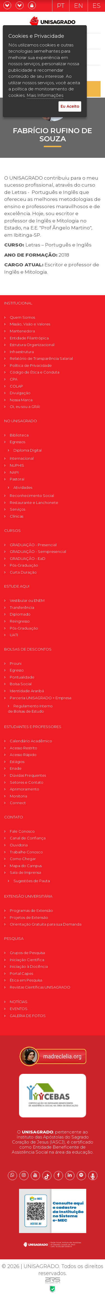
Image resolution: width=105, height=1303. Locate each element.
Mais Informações (45, 95)
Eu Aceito (69, 106)
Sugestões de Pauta (31, 881)
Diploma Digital (27, 450)
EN (78, 6)
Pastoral (17, 479)
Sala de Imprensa (25, 872)
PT (61, 6)
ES (96, 6)
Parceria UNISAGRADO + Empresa (40, 698)
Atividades (22, 487)
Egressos (17, 442)
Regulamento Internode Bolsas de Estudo (30, 708)
